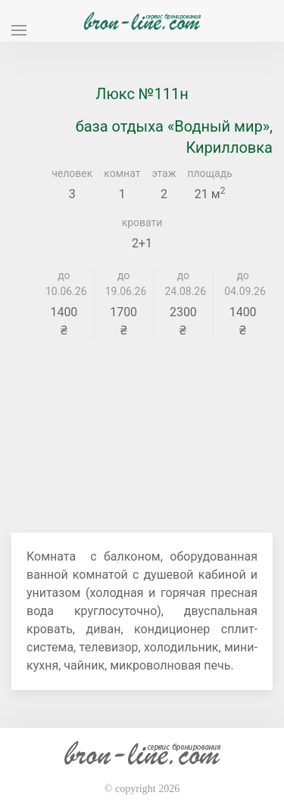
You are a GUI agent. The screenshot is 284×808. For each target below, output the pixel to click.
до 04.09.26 (242, 283)
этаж (163, 173)
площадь (209, 173)
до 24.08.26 (183, 283)
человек (71, 173)
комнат (122, 173)
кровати (142, 222)
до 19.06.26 (123, 283)
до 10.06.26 (64, 283)
